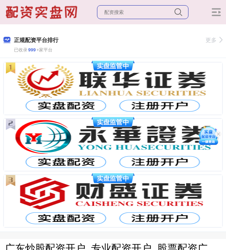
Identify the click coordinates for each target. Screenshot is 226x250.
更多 (214, 40)
